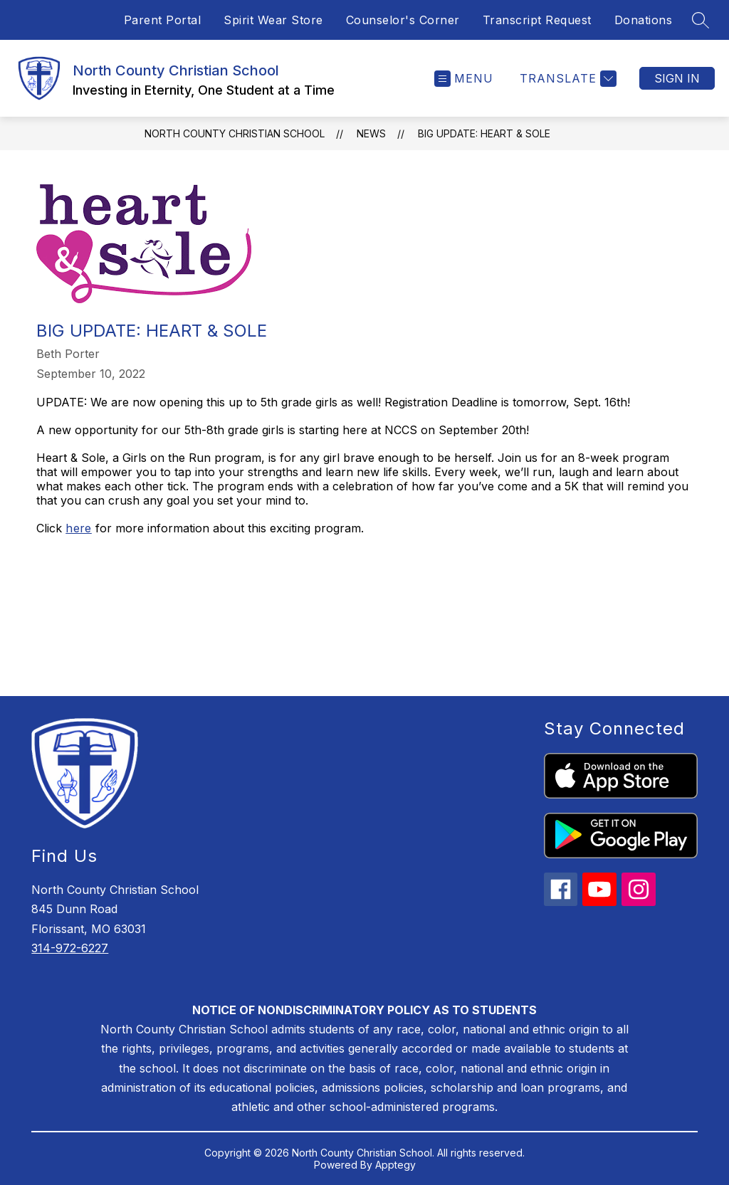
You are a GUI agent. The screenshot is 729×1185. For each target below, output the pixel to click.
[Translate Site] (566, 79)
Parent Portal (162, 20)
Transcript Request (537, 20)
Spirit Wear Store (273, 20)
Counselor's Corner (403, 20)
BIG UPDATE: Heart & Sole (484, 133)
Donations (643, 20)
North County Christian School (235, 133)
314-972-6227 (69, 948)
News (371, 133)
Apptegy (395, 1165)
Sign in (677, 78)
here (78, 528)
